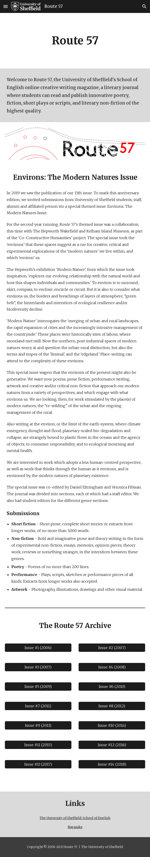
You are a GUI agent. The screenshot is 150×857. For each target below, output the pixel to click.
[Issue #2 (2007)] (112, 648)
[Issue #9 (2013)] (38, 725)
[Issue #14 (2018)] (112, 764)
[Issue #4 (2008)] (112, 667)
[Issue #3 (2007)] (38, 667)
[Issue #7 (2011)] (38, 706)
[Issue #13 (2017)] (38, 764)
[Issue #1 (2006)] (38, 648)
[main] (75, 40)
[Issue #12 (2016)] (112, 745)
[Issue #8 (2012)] (112, 706)
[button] (5, 6)
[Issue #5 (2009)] (38, 687)
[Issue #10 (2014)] (112, 725)
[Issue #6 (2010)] (112, 687)
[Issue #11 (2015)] (38, 745)
